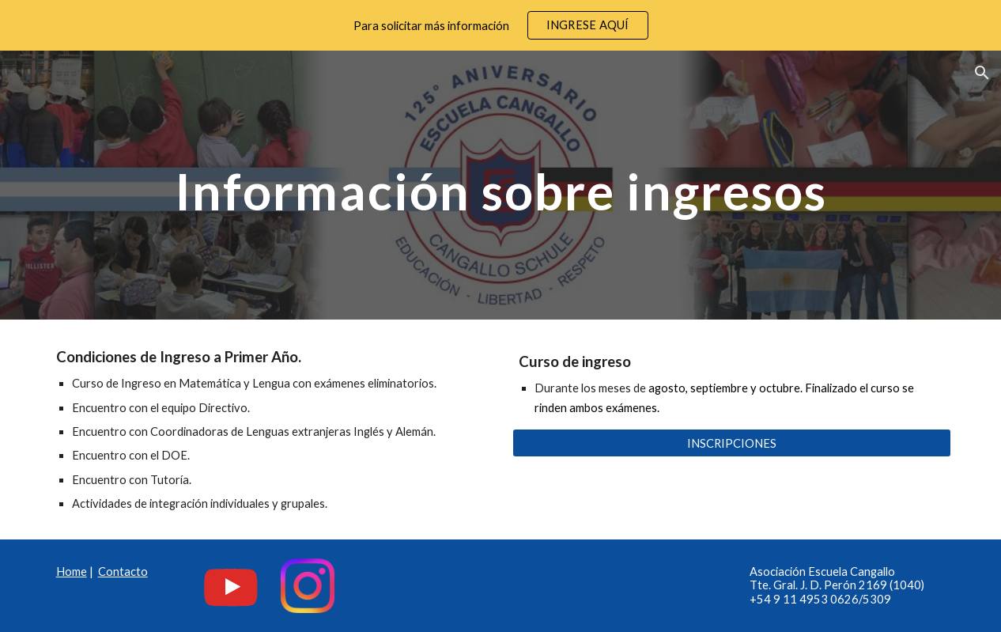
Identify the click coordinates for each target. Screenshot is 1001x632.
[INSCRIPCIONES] (732, 443)
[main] (501, 185)
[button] (982, 73)
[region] (500, 25)
